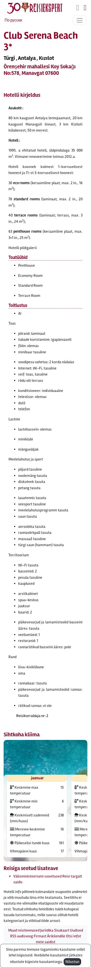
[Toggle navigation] (79, 20)
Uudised (76, 930)
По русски (13, 20)
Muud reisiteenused (24, 930)
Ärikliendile (56, 936)
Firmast (40, 936)
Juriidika (46, 930)
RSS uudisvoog (21, 936)
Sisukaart (61, 930)
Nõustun (72, 961)
